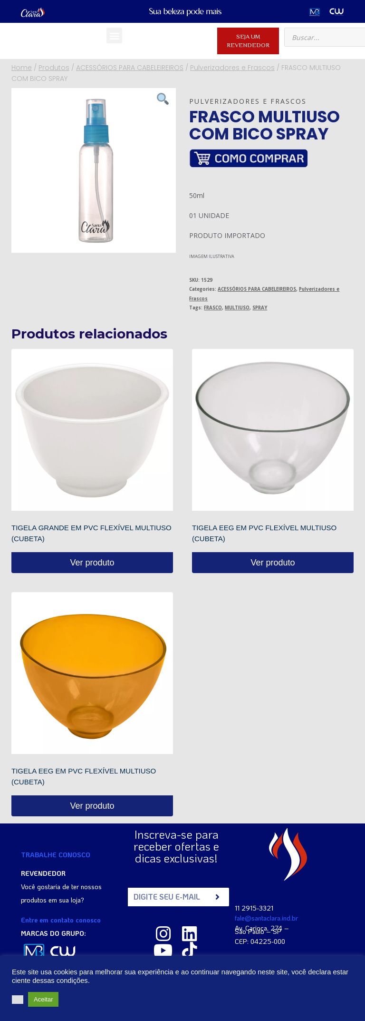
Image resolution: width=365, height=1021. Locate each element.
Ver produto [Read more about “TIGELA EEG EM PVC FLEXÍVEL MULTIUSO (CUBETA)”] (272, 562)
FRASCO (213, 308)
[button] (114, 35)
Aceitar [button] (43, 999)
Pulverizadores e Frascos (248, 101)
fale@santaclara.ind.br (266, 917)
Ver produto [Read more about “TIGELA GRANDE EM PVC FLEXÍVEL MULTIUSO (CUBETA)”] (92, 562)
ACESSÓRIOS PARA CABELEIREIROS (257, 289)
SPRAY (259, 308)
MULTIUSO (237, 308)
